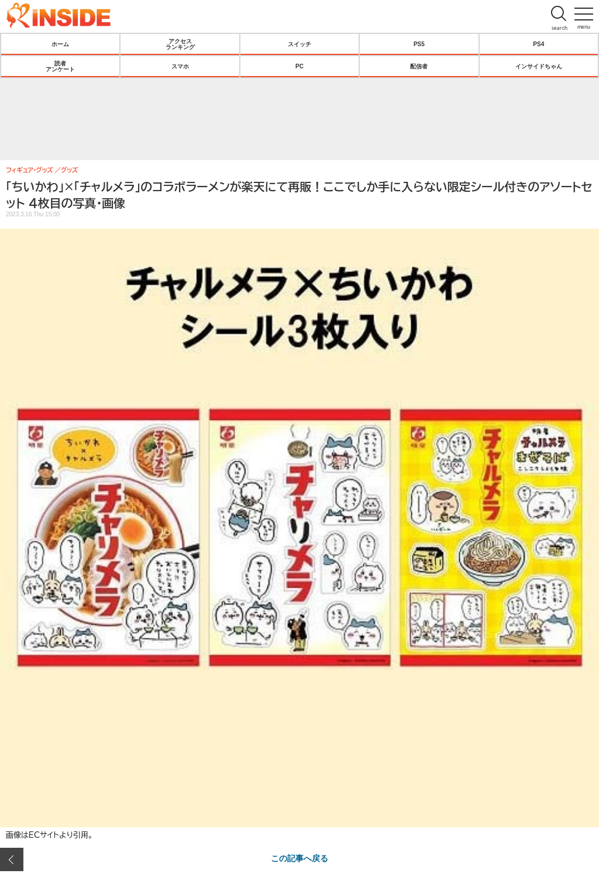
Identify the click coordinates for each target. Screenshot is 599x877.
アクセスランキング (180, 44)
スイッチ (299, 44)
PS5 (419, 44)
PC (299, 66)
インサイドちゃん (538, 66)
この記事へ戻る (299, 858)
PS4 (538, 44)
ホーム (60, 44)
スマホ (180, 66)
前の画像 (11, 859)
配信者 (419, 66)
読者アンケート (60, 66)
